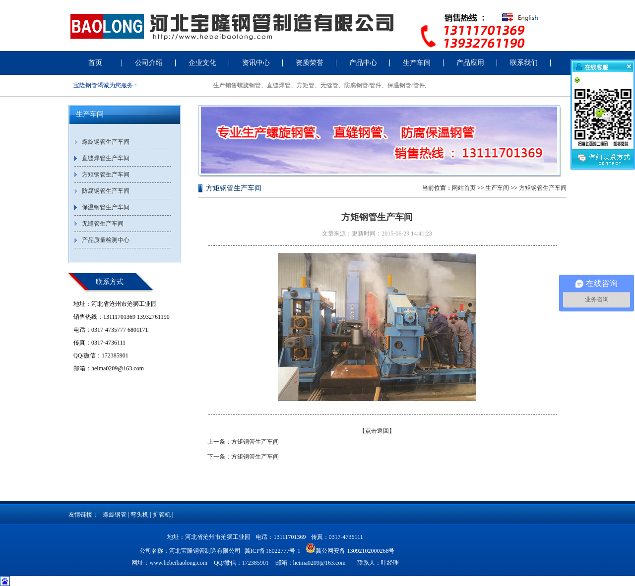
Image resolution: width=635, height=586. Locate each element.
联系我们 (524, 62)
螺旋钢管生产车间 (105, 141)
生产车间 (417, 62)
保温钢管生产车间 (105, 207)
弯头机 (139, 514)
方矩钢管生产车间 (105, 174)
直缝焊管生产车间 (105, 158)
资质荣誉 (309, 62)
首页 (95, 62)
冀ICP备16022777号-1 (273, 550)
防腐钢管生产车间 (105, 190)
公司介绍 (149, 62)
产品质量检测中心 (105, 239)
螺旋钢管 (115, 514)
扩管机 (162, 514)
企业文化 (202, 62)
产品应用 (470, 62)
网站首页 (464, 187)
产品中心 (363, 62)
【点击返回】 (377, 430)
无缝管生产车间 (103, 223)
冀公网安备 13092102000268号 (350, 548)
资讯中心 (256, 62)
